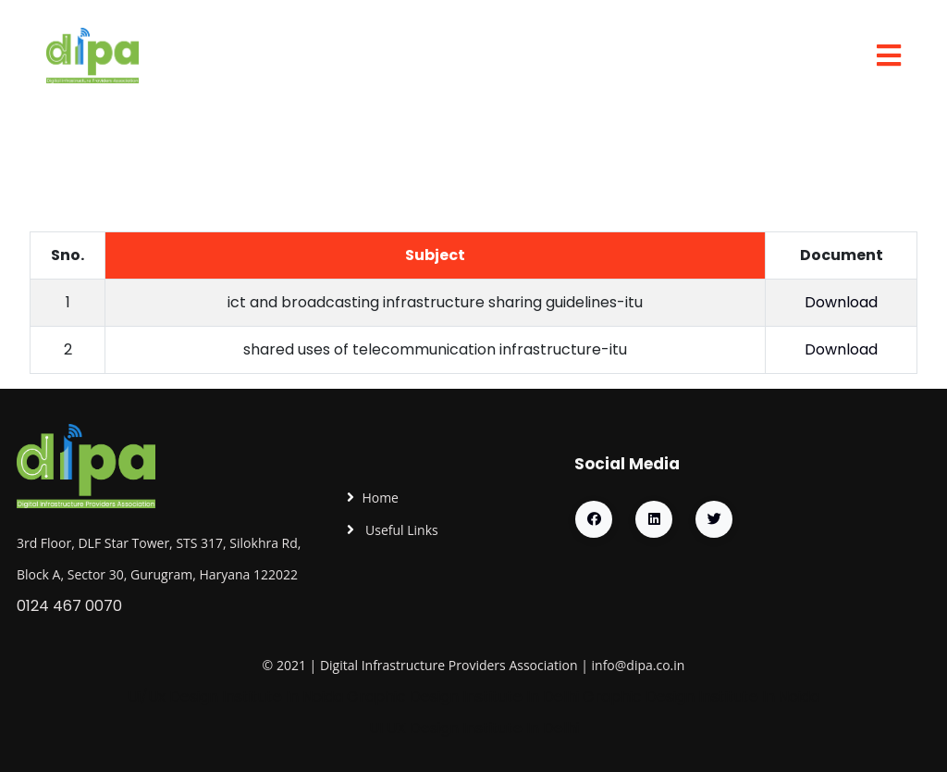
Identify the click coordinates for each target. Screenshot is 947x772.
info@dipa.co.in (638, 665)
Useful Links (399, 530)
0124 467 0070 (69, 605)
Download (841, 302)
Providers (477, 665)
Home (380, 497)
